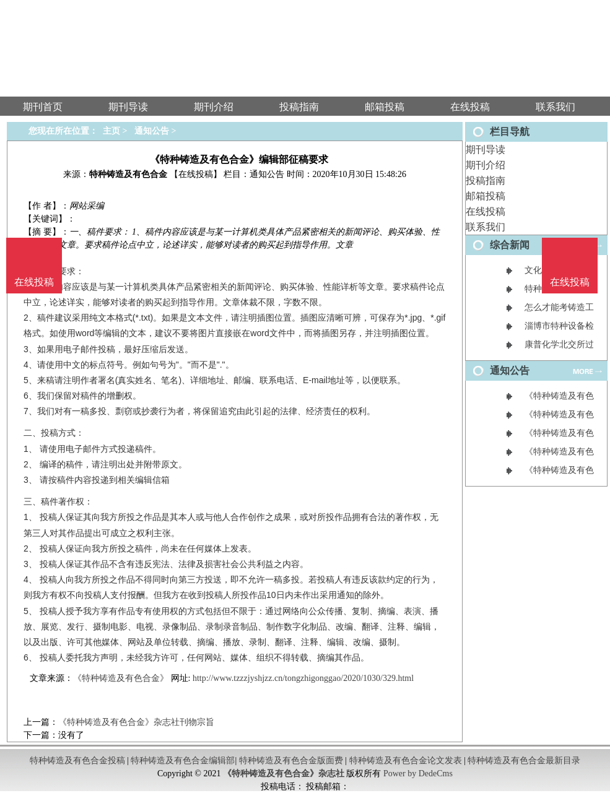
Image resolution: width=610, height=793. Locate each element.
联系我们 (485, 227)
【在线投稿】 (196, 174)
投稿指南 (485, 180)
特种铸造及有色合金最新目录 (524, 760)
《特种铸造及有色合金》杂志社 (283, 773)
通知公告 (151, 131)
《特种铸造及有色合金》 (120, 678)
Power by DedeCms (418, 773)
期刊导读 (485, 149)
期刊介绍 (485, 165)
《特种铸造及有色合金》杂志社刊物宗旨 (136, 722)
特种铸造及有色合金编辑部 (183, 760)
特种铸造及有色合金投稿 (77, 760)
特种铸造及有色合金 (128, 174)
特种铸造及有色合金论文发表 (405, 760)
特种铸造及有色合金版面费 (291, 760)
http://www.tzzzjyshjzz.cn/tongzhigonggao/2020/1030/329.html (303, 678)
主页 (111, 131)
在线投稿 (485, 211)
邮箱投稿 (485, 196)
